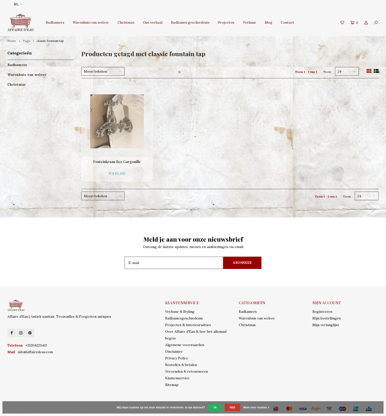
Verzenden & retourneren (186, 371)
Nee (232, 407)
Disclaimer (174, 351)
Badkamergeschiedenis (190, 22)
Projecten (226, 22)
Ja (215, 407)
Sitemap (171, 385)
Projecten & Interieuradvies (188, 325)
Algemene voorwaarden (184, 345)
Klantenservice (177, 378)
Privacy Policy (176, 358)
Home (11, 41)
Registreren (322, 311)
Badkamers (55, 22)
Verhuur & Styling (179, 311)
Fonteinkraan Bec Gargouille (117, 161)
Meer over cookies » (256, 407)
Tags (26, 41)
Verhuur (249, 22)
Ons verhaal (152, 22)
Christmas (125, 22)
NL (18, 4)
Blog (268, 22)
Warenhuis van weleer (91, 22)
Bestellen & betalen (181, 365)
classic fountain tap (50, 41)
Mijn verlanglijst (325, 325)
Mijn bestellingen (326, 318)
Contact (287, 22)
